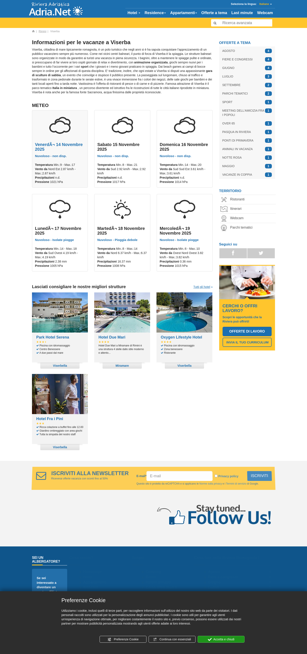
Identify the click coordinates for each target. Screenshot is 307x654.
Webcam (265, 13)
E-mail (141, 476)
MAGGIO (247, 166)
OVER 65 (247, 123)
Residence (155, 13)
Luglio (214, 587)
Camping (155, 572)
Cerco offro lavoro (162, 587)
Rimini (42, 31)
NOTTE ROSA (247, 157)
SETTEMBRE (247, 85)
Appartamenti (183, 13)
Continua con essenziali (172, 639)
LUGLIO (247, 76)
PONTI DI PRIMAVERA (247, 140)
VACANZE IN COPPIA (247, 174)
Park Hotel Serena (52, 337)
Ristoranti (234, 199)
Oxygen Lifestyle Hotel (181, 337)
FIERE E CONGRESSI (247, 59)
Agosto (215, 572)
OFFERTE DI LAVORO (247, 331)
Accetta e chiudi (221, 639)
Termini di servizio (236, 483)
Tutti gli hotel (201, 287)
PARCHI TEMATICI (247, 93)
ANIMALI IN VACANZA (247, 149)
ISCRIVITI (259, 476)
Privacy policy (228, 476)
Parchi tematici (238, 227)
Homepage (94, 572)
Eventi (152, 577)
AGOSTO (247, 51)
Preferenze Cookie (123, 639)
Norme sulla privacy (210, 483)
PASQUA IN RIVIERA (247, 132)
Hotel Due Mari (111, 337)
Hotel (133, 13)
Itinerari (232, 209)
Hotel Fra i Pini (49, 419)
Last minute (242, 13)
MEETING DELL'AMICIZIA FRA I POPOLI (247, 112)
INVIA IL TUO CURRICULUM (247, 342)
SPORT (247, 102)
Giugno (215, 582)
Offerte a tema (214, 13)
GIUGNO (247, 68)
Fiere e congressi (224, 577)
